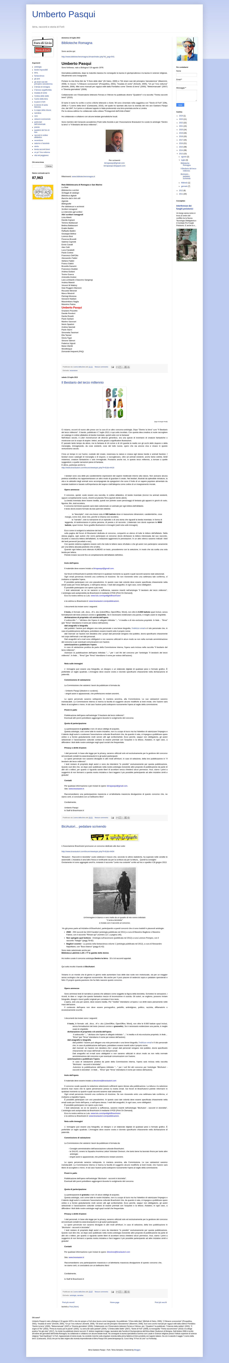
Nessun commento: (102, 367)
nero (36, 116)
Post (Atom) (74, 1307)
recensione (74, 370)
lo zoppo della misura (42, 110)
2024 (181, 116)
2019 (181, 133)
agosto (184, 157)
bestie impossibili (41, 70)
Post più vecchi (161, 1302)
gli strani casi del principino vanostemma (43, 83)
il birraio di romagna (42, 87)
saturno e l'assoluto (41, 143)
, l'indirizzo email (137, 628)
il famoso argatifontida (43, 90)
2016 (181, 143)
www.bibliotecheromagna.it (83, 176)
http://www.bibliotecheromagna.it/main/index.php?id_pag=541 (88, 57)
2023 (181, 119)
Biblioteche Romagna (77, 43)
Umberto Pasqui (63, 14)
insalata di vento (40, 93)
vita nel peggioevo (41, 155)
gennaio (184, 186)
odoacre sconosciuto (42, 119)
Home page (114, 1302)
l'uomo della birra (41, 99)
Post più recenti (68, 1302)
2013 (181, 154)
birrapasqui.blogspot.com (114, 166)
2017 (181, 140)
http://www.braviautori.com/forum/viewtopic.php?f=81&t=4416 (88, 467)
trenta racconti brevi (42, 149)
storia (36, 146)
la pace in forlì (39, 102)
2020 (181, 130)
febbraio (184, 183)
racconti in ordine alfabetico (41, 136)
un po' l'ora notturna (42, 152)
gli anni (37, 79)
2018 (181, 136)
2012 (181, 191)
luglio (183, 160)
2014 (181, 150)
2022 (181, 123)
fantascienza (39, 76)
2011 (181, 194)
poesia (36, 127)
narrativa (80, 1295)
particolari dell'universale (39, 123)
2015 (181, 147)
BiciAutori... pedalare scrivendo (84, 826)
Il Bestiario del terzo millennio (83, 382)
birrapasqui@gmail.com (114, 163)
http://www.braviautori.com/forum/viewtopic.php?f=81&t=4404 (88, 851)
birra (36, 73)
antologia (73, 1295)
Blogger (137, 1350)
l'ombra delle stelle (41, 96)
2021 (181, 126)
